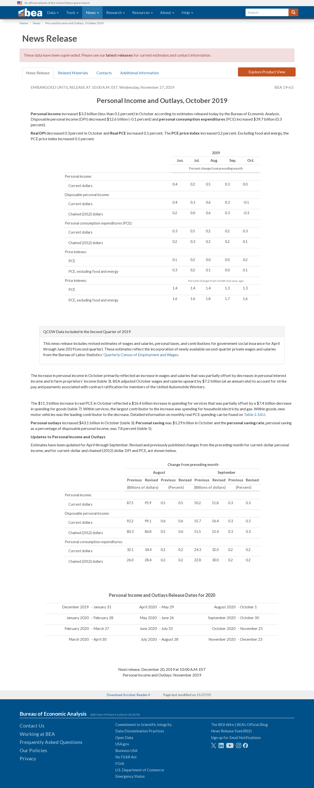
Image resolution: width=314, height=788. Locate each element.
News (92, 12)
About (167, 12)
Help (187, 12)
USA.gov (122, 744)
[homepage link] (30, 12)
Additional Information (139, 72)
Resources (142, 12)
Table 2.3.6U (254, 414)
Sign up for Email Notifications (236, 737)
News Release (38, 72)
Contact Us (32, 725)
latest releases (119, 55)
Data (53, 12)
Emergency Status (130, 776)
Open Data (124, 737)
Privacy (28, 758)
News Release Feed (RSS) (231, 731)
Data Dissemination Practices (139, 731)
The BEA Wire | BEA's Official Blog (239, 724)
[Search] (293, 12)
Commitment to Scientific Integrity (143, 724)
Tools (72, 12)
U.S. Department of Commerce (139, 770)
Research (115, 12)
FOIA (119, 763)
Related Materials (73, 72)
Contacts (104, 72)
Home (24, 23)
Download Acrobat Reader (127, 695)
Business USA (126, 750)
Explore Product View (267, 71)
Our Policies (33, 750)
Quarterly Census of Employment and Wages (141, 354)
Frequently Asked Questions (51, 742)
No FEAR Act (126, 757)
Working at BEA (37, 734)
